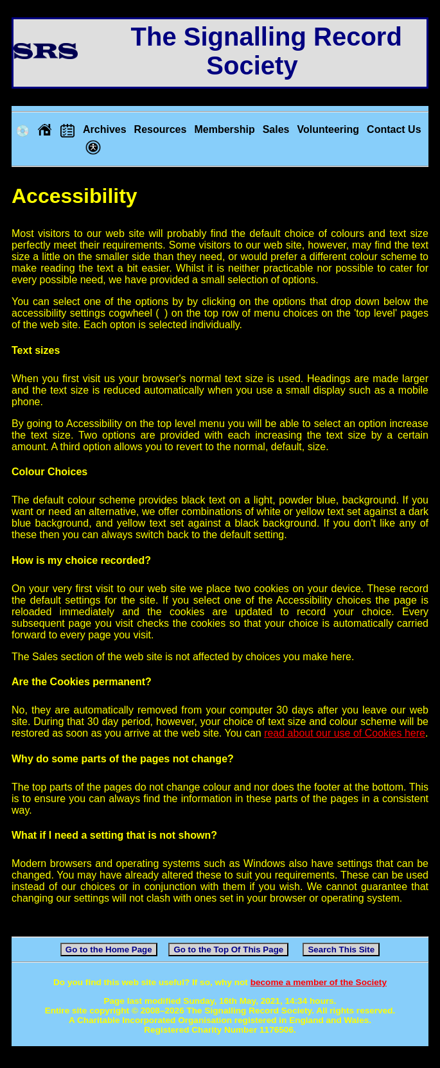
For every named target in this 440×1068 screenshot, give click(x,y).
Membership (224, 129)
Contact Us (394, 129)
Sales (276, 129)
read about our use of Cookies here (344, 733)
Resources (160, 129)
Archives (105, 129)
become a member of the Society (319, 982)
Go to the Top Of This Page (228, 949)
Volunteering (328, 129)
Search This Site (341, 949)
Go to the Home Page (109, 949)
